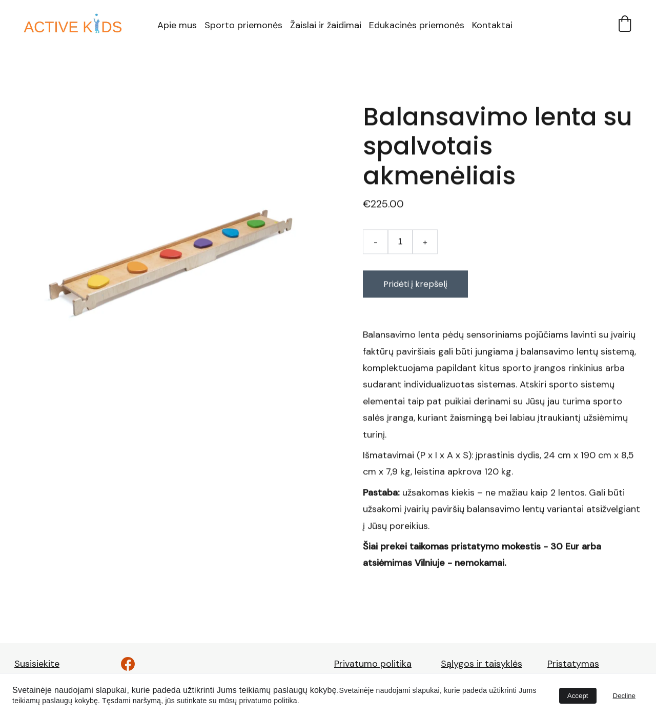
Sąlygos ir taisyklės (481, 664)
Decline (624, 696)
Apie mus (177, 25)
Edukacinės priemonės (416, 25)
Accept (577, 696)
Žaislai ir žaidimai (325, 25)
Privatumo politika (373, 664)
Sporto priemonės (243, 25)
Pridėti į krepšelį (415, 287)
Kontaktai (492, 25)
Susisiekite (36, 664)
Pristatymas (573, 664)
